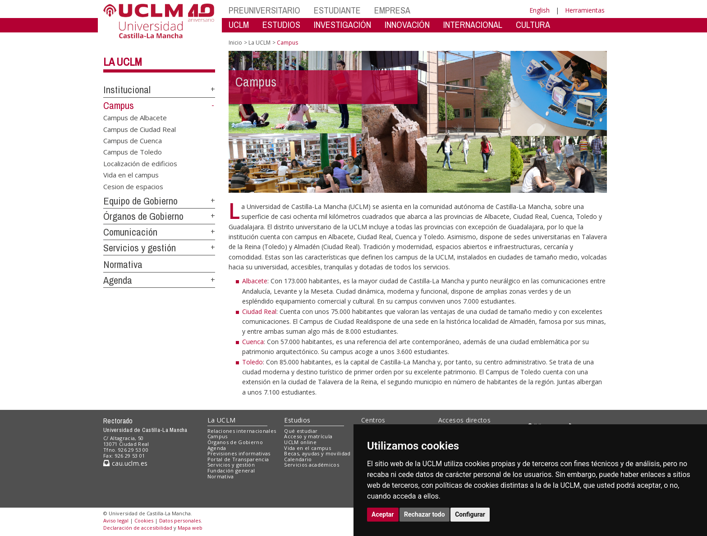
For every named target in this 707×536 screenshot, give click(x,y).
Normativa (122, 264)
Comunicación (130, 232)
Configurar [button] (470, 514)
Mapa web (190, 527)
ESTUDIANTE (337, 10)
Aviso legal (116, 520)
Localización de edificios (140, 163)
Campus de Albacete (135, 117)
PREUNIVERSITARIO (264, 10)
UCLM (239, 24)
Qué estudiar (300, 430)
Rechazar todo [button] (424, 514)
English (539, 10)
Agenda (117, 280)
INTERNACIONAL (472, 24)
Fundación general (231, 470)
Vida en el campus (131, 174)
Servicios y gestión (139, 247)
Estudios (297, 420)
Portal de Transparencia (238, 459)
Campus (118, 105)
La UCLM (122, 62)
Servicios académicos (311, 464)
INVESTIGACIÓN (342, 24)
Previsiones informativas (239, 453)
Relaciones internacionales (241, 430)
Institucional (127, 89)
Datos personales (180, 520)
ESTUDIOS (281, 24)
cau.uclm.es (125, 463)
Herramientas (585, 10)
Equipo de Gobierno (140, 201)
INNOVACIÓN (407, 24)
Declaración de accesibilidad (137, 527)
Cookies (143, 520)
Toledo (252, 362)
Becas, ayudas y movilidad (317, 453)
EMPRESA (392, 10)
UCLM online (300, 442)
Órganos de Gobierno (143, 216)
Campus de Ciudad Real (139, 128)
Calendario (298, 459)
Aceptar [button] (383, 514)
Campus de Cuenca (132, 140)
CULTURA (533, 24)
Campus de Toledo (132, 151)
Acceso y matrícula (308, 436)
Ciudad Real (259, 311)
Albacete (254, 281)
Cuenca (253, 341)
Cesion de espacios (133, 186)
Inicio (235, 42)
